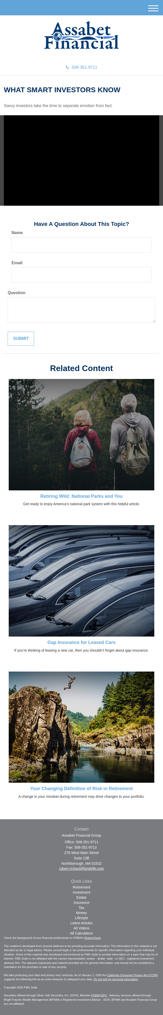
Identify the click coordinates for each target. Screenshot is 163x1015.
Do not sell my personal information (116, 979)
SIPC (103, 995)
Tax (81, 908)
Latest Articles (81, 923)
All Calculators (81, 933)
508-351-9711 (81, 67)
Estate (81, 897)
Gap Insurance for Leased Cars (81, 642)
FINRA (95, 995)
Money (81, 913)
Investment (81, 892)
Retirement (81, 887)
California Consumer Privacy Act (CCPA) (132, 975)
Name (17, 232)
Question (16, 293)
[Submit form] (21, 339)
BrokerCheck (93, 937)
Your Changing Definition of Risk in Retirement (81, 788)
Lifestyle (81, 918)
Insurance (81, 903)
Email (17, 263)
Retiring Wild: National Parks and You (81, 496)
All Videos (81, 928)
